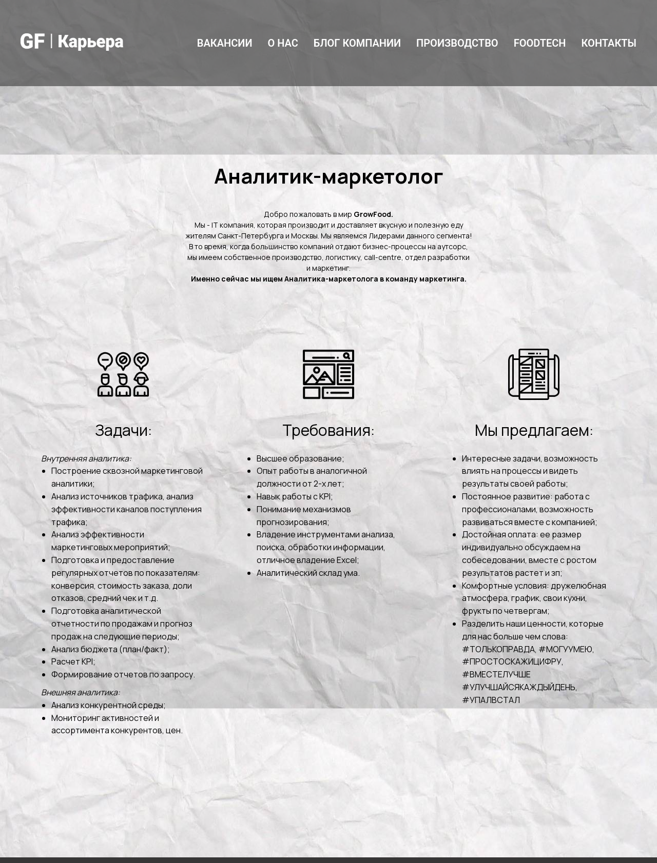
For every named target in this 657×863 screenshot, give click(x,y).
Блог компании (357, 43)
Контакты (609, 43)
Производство (457, 43)
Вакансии (225, 43)
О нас (282, 43)
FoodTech (540, 43)
